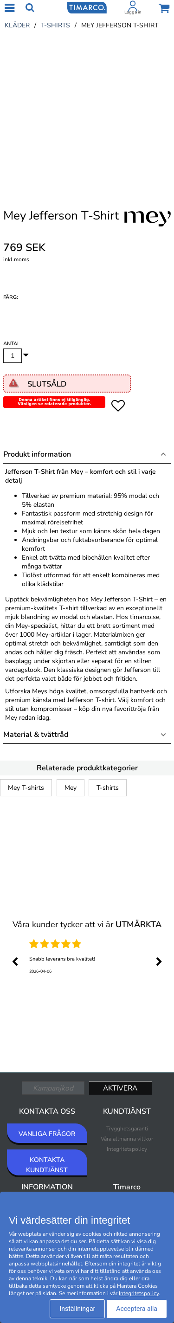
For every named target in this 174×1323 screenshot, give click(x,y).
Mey (70, 787)
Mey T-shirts (26, 787)
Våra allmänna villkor (127, 1138)
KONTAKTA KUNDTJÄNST (47, 1165)
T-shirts (108, 787)
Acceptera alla (136, 1308)
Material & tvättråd (35, 734)
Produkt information (37, 454)
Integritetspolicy (127, 1149)
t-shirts (55, 25)
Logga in (132, 12)
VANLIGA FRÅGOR (47, 1133)
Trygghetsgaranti (127, 1128)
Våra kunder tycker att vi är (87, 924)
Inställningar (77, 1308)
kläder (17, 25)
